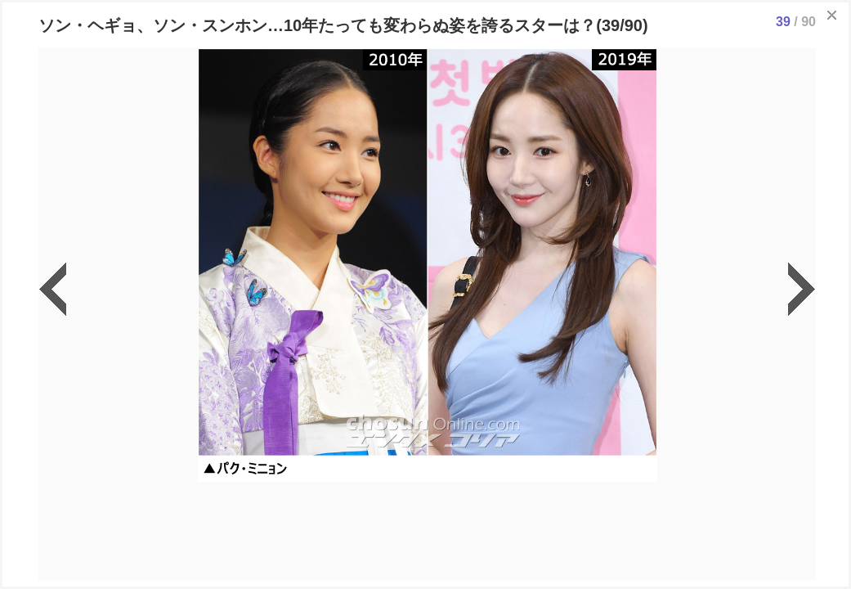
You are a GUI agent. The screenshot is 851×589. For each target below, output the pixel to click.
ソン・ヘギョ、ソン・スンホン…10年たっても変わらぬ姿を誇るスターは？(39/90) (343, 25)
